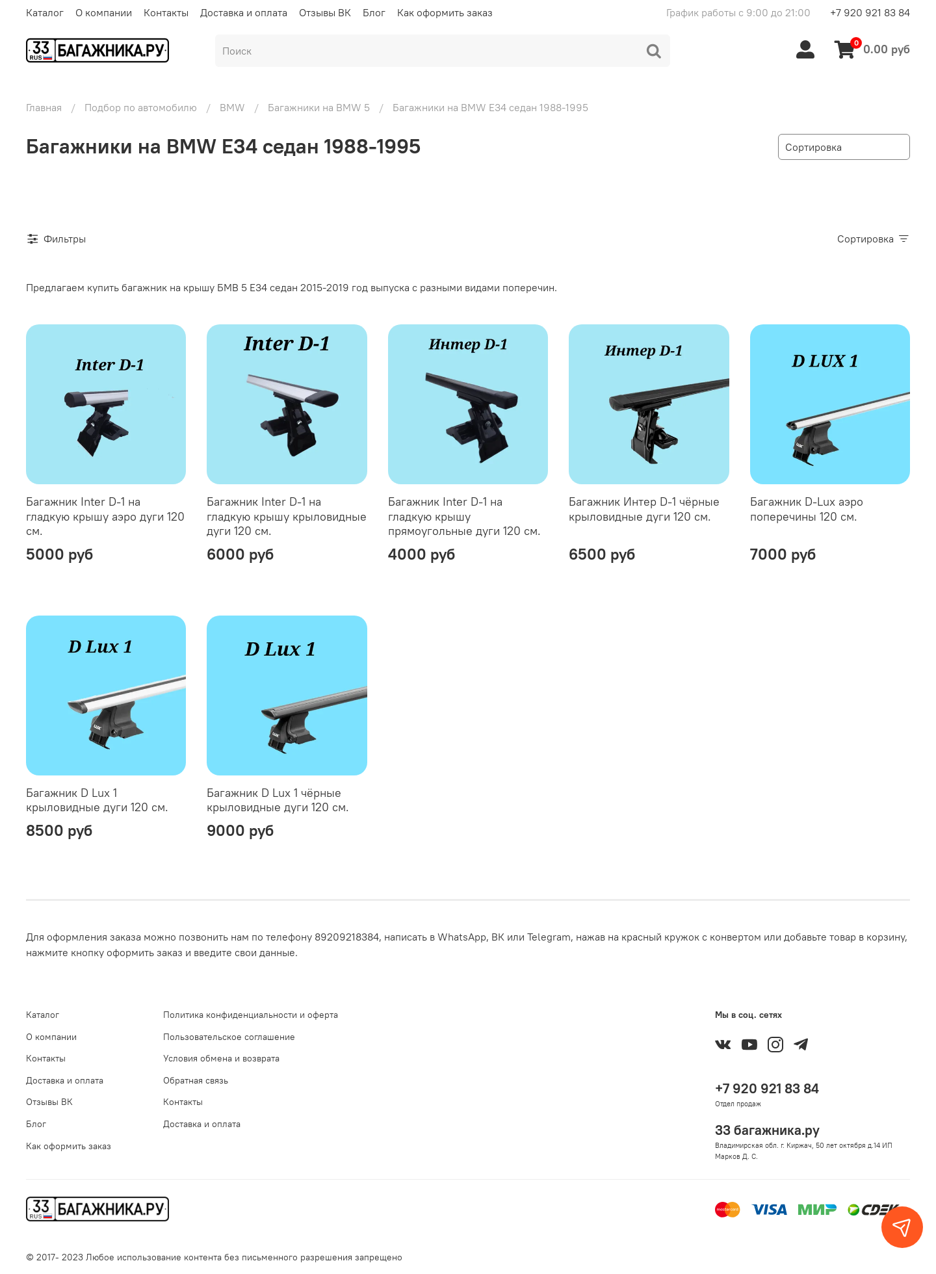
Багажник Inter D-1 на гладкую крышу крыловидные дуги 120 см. (287, 516)
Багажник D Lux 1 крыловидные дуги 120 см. (97, 800)
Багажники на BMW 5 (319, 107)
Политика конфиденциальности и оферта (250, 1014)
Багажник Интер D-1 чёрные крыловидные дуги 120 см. (644, 509)
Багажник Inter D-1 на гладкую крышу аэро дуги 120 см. (105, 516)
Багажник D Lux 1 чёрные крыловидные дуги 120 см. (278, 800)
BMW (232, 107)
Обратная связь (195, 1080)
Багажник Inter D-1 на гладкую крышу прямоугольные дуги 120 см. (464, 516)
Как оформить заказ (445, 12)
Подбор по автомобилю (140, 107)
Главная (44, 107)
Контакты (166, 12)
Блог (374, 12)
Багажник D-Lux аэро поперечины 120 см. (806, 509)
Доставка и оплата (243, 12)
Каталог (45, 12)
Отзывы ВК (325, 12)
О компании (103, 12)
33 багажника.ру (767, 1130)
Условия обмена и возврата (221, 1058)
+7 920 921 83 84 (870, 12)
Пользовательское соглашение (229, 1037)
